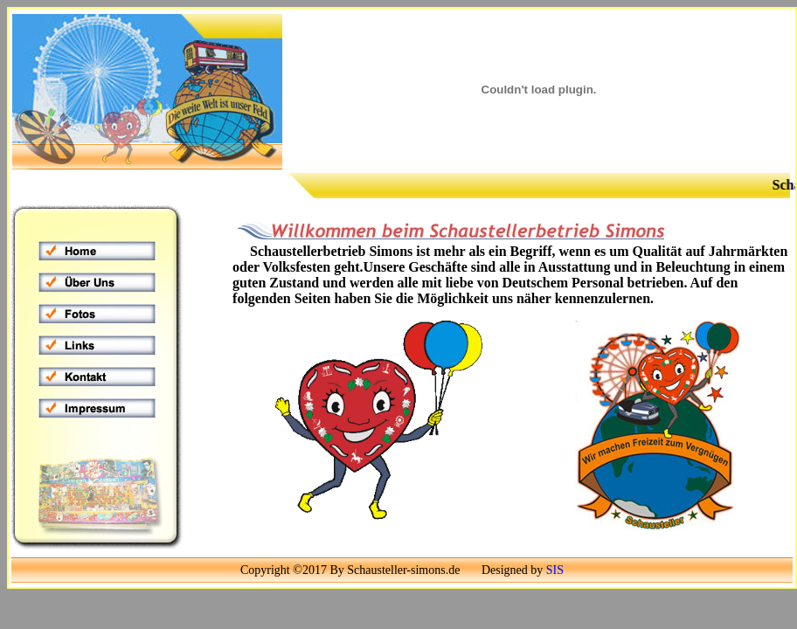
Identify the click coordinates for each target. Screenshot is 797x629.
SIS (555, 570)
